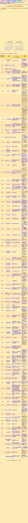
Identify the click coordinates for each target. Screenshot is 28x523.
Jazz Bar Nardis (8, 435)
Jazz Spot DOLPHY (8, 271)
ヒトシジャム (15, 245)
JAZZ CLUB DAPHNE (8, 252)
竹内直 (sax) (24, 441)
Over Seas (8, 393)
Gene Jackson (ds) (24, 303)
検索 (1, 2)
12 (5, 47)
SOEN (8, 305)
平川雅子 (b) (24, 364)
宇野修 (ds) (24, 358)
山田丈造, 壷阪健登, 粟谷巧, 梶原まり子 (16, 210)
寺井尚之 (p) (24, 393)
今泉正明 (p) (24, 351)
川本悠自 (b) (24, 277)
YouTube (7, 3)
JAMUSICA (8, 310)
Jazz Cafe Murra (8, 298)
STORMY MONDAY (8, 332)
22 (21, 48)
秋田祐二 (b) (24, 214)
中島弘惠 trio (14, 280)
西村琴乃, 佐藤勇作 (16, 298)
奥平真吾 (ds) (24, 158)
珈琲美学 (8, 352)
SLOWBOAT (8, 214)
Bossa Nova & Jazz (15, 223)
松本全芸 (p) (24, 409)
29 (21, 49)
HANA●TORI (15, 420)
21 (7, 48)
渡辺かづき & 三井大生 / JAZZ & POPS (16, 105)
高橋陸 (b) (24, 218)
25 (12, 48)
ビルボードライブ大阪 (8, 72)
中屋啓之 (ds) (24, 120)
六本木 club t (8, 105)
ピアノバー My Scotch (8, 414)
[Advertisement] (14, 27)
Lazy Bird (8, 432)
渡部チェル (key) (24, 331)
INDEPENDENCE (8, 378)
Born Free (8, 342)
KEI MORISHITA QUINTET (15, 342)
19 (5, 48)
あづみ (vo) (24, 374)
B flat (8, 205)
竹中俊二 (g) (24, 199)
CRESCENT (8, 307)
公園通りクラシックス (8, 420)
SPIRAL (13, 310)
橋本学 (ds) (25, 207)
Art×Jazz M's (8, 258)
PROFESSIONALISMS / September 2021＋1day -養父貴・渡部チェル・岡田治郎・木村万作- (16, 332)
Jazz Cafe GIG (8, 443)
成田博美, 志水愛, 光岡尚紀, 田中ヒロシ (16, 288)
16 (10, 47)
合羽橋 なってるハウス (8, 294)
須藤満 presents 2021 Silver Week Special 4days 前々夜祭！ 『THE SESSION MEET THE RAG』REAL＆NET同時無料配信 (16, 388)
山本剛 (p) (24, 262)
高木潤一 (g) (24, 440)
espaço (13, 65)
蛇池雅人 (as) (24, 309)
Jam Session (14, 164)
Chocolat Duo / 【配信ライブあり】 (16, 130)
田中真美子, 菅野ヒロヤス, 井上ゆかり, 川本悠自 (16, 275)
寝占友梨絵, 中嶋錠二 (16, 142)
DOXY (8, 184)
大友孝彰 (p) (24, 217)
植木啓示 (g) (24, 245)
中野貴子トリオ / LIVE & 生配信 (15, 327)
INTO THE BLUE (8, 239)
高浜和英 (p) (24, 84)
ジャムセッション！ (16, 228)
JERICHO (8, 357)
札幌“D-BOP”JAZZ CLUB (8, 150)
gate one (8, 210)
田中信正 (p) (24, 421)
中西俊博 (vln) (24, 201)
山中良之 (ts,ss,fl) (23, 408)
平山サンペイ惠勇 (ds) (24, 318)
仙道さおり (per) (24, 324)
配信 (5, 3)
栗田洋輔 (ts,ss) (23, 154)
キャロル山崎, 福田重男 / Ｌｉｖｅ (16, 448)
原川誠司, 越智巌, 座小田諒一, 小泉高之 (16, 180)
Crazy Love (8, 180)
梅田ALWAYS (8, 347)
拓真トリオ (14, 214)
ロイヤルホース (8, 288)
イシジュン (14, 337)
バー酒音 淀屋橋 (8, 456)
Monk (8, 401)
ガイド (3, 2)
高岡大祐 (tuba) (23, 295)
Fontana (8, 228)
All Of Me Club (8, 223)
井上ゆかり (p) (25, 276)
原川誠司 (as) (24, 178)
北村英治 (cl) (24, 83)
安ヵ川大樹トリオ (15, 205)
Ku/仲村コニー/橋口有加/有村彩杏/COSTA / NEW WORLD (16, 347)
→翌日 (19, 460)
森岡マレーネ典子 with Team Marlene (16, 352)
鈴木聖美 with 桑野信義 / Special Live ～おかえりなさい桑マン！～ (16, 72)
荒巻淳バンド (15, 452)
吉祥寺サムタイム (8, 302)
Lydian (8, 164)
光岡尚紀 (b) (24, 288)
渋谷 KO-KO (8, 409)
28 (7, 49)
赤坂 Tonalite (8, 327)
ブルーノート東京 (8, 79)
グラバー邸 (8, 284)
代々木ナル (8, 275)
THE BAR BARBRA (8, 382)
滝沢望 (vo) (24, 381)
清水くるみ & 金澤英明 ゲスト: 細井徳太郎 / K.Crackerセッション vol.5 (16, 188)
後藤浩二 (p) (24, 183)
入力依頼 (8, 2)
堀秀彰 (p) (24, 160)
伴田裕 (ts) (24, 443)
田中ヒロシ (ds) (24, 289)
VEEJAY (8, 234)
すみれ (13, 414)
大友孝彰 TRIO (15, 218)
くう (8, 280)
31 (15, 51)
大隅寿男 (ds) (24, 264)
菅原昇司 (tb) (24, 280)
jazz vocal (14, 137)
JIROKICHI (8, 201)
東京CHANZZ (15, 146)
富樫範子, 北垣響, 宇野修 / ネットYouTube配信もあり (16, 357)
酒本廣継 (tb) (24, 310)
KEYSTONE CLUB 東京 (8, 264)
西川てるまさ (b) (24, 379)
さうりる (8, 364)
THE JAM (14, 251)
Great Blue (8, 192)
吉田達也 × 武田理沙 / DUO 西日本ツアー (16, 402)
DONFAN (8, 218)
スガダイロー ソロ (16, 270)
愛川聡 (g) (25, 373)
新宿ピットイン (8, 65)
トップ (11, 3)
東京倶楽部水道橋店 (8, 440)
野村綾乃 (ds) (24, 411)
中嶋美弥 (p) (24, 195)
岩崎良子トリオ (15, 440)
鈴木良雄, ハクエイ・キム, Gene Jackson (16, 302)
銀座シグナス (8, 130)
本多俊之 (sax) (24, 76)
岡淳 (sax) (24, 159)
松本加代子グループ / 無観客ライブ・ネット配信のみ (16, 360)
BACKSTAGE (8, 452)
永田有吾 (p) (24, 307)
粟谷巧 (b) (24, 210)
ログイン (27, 4)
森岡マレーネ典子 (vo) (24, 354)
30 (10, 49)
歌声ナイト (14, 305)
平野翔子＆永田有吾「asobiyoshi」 (16, 307)
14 (7, 47)
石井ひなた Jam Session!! (15, 91)
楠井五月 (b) (24, 203)
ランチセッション (15, 60)
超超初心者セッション (16, 239)
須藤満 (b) (24, 391)
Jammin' (8, 132)
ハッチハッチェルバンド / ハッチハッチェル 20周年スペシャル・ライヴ (16, 172)
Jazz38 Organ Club (8, 60)
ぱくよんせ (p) (24, 155)
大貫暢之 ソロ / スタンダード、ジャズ (16, 367)
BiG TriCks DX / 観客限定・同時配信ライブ (16, 202)
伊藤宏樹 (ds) (24, 215)
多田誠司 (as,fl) (24, 156)
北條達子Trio (14, 378)
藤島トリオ (14, 423)
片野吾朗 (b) (24, 248)
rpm (8, 90)
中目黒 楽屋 (8, 322)
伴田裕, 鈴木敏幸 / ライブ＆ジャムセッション (16, 444)
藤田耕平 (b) (24, 410)
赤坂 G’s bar (8, 146)
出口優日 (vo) (24, 241)
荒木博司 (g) (24, 359)
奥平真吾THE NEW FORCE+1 (16, 160)
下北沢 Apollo (8, 188)
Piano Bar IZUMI (8, 137)
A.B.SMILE (8, 404)
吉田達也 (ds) (24, 401)
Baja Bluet (8, 316)
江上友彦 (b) (24, 404)
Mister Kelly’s (8, 373)
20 (6, 48)
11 (12, 45)
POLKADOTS (8, 267)
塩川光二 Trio (15, 404)
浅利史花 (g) (24, 243)
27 (6, 49)
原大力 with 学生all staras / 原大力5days (16, 432)
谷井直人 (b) (24, 184)
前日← (8, 460)
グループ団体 (2, 3)
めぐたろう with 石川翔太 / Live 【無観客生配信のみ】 (16, 428)
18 (12, 47)
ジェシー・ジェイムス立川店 (8, 367)
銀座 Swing (8, 85)
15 (21, 47)
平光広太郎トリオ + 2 (16, 234)
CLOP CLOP (8, 337)
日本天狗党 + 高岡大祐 (16, 293)
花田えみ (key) (24, 389)
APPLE (8, 142)
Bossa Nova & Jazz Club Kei (8, 125)
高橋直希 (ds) (24, 93)
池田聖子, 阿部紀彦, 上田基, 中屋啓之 (16, 119)
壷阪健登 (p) (24, 209)
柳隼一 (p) (24, 327)
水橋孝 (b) (24, 165)
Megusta (8, 447)
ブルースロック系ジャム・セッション (16, 417)
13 (6, 47)
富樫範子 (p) (24, 355)
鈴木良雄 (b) (24, 300)
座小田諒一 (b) (24, 180)
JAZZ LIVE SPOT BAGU (8, 197)
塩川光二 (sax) (24, 403)
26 (5, 49)
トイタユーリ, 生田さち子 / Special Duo (16, 370)
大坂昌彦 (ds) (24, 349)
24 (11, 48)
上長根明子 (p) (25, 383)
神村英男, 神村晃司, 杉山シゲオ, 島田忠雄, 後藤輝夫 (16, 125)
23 (10, 48)
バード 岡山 (8, 428)
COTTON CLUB (8, 172)
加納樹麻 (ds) (24, 202)
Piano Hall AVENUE (8, 361)
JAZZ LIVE (14, 192)
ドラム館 (8, 423)
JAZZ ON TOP (8, 370)
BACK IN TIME (8, 417)
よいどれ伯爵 (8, 119)
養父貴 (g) (24, 330)
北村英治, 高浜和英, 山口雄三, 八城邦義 (16, 85)
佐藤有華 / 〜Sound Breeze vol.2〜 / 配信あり (16, 322)
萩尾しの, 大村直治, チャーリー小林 (16, 398)
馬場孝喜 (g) (24, 162)
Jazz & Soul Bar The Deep (8, 242)
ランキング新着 (12, 2)
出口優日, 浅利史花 (16, 242)
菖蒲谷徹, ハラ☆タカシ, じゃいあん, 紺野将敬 (16, 259)
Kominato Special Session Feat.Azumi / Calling (16, 373)
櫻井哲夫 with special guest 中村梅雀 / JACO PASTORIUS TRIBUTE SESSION (16, 79)
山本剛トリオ (15, 263)
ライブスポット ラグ (8, 388)
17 (11, 47)
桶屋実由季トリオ (15, 150)
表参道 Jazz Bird (8, 68)
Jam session (14, 68)
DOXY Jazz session (16, 184)
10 (11, 45)
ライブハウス (17, 2)
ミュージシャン (21, 2)
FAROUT (8, 245)
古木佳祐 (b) (24, 161)
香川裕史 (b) (24, 263)
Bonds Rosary (8, 155)
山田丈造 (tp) (24, 208)
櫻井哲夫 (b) (24, 75)
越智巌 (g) (24, 179)
